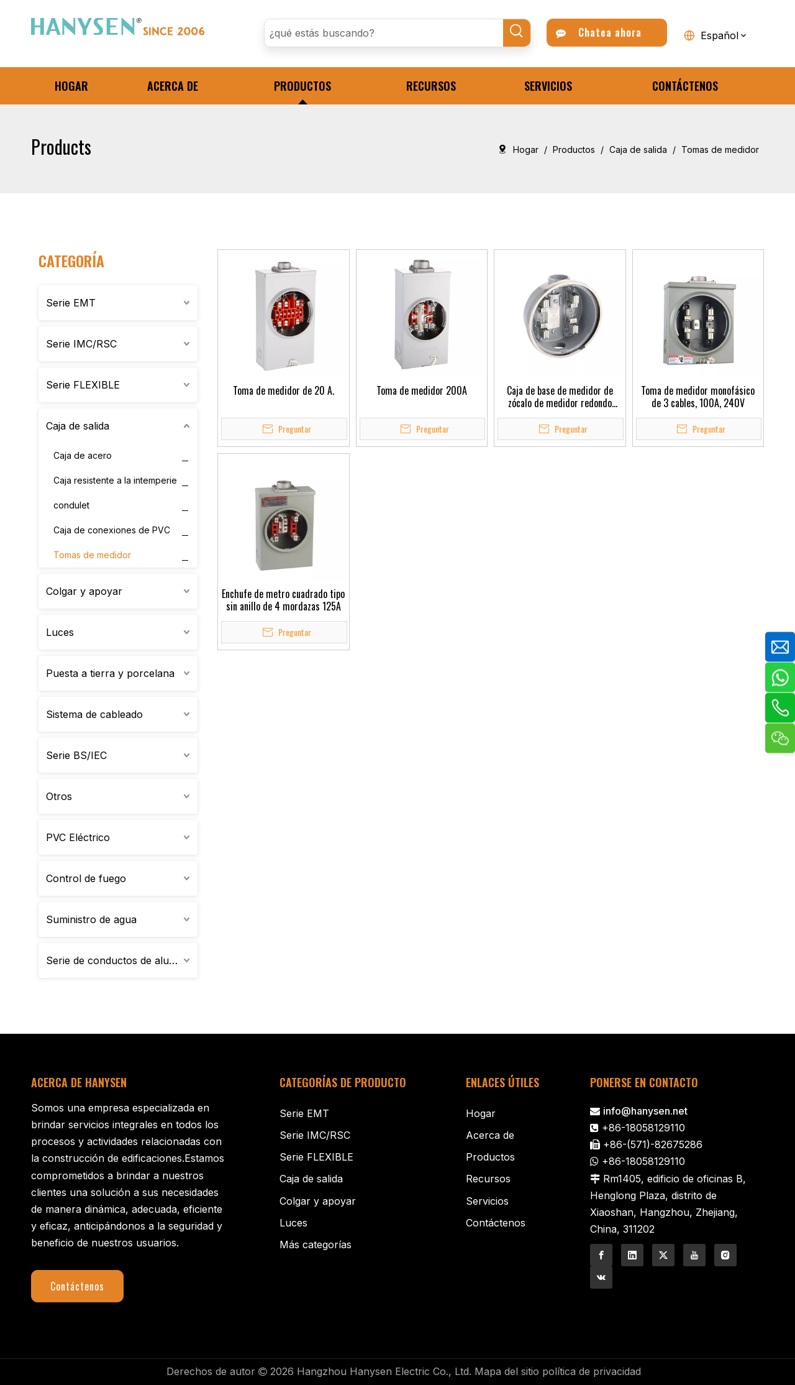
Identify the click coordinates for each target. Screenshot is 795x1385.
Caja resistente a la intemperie (115, 480)
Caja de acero (82, 455)
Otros (59, 796)
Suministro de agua (91, 919)
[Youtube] (694, 1255)
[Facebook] (601, 1255)
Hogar (481, 1113)
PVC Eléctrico (78, 837)
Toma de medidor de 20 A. (283, 390)
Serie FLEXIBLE (83, 385)
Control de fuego (86, 878)
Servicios (487, 1201)
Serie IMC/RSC (81, 344)
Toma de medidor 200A (421, 390)
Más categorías (315, 1244)
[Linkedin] (632, 1255)
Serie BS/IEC (76, 755)
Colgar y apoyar (84, 591)
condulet (71, 505)
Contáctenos (77, 1286)
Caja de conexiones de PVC (111, 530)
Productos (490, 1157)
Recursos (488, 1178)
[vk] (601, 1277)
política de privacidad (591, 1371)
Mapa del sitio (507, 1371)
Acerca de (490, 1135)
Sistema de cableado (94, 714)
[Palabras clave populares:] (516, 33)
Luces (60, 632)
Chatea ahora (599, 32)
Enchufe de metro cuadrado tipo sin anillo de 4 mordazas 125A (283, 599)
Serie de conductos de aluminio (120, 960)
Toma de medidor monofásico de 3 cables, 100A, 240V (698, 396)
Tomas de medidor (92, 555)
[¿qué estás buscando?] (384, 33)
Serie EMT (71, 303)
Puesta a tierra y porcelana (110, 673)
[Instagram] (725, 1255)
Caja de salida (77, 426)
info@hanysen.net (645, 1111)
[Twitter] (663, 1255)
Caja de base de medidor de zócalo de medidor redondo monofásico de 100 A (560, 396)
